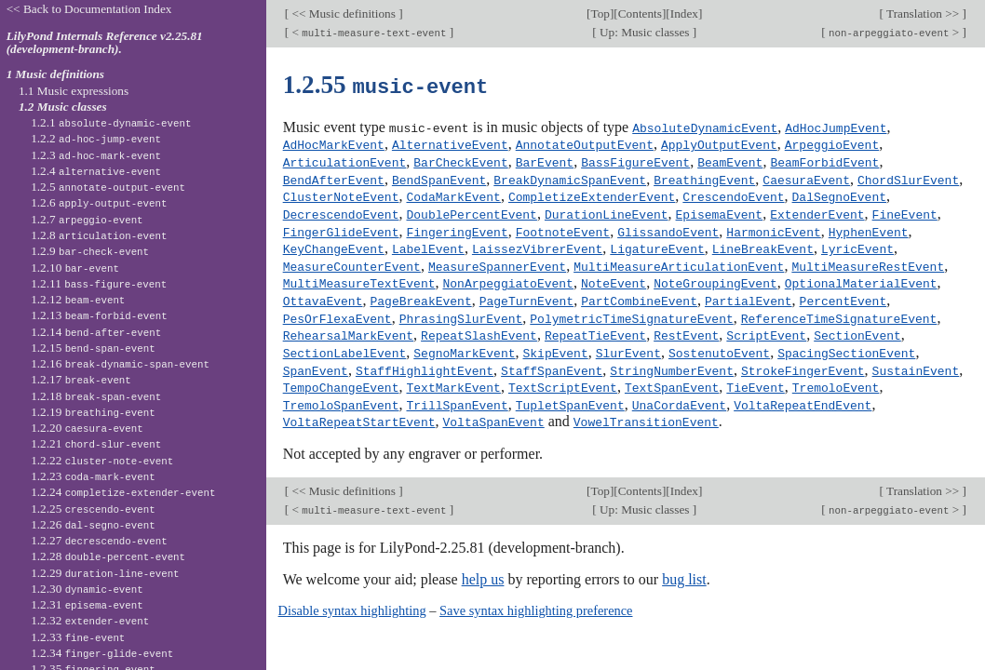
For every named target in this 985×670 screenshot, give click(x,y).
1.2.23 (93, 476)
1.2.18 (96, 396)
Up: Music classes (645, 32)
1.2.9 (90, 251)
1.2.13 (99, 315)
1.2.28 (108, 556)
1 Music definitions (55, 74)
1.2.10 (75, 268)
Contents (640, 13)
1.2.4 (96, 171)
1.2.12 (78, 299)
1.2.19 (93, 412)
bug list (684, 568)
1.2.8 (99, 235)
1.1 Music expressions (73, 91)
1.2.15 (93, 348)
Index (684, 13)
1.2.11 (99, 283)
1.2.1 (111, 122)
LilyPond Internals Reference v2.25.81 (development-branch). (105, 43)
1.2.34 (102, 653)
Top (599, 13)
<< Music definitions (343, 13)
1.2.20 (87, 428)
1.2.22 (102, 460)
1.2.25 (93, 509)
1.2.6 (99, 202)
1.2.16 (120, 363)
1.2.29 (105, 573)
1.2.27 (99, 540)
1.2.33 (78, 637)
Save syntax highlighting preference (535, 599)
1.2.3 (96, 155)
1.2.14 (96, 332)
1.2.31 (87, 604)
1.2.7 (86, 219)
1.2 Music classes (63, 107)
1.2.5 (108, 187)
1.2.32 (90, 620)
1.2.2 (96, 138)
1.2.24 (123, 492)
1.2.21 (96, 443)
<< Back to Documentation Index (89, 9)
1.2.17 (81, 379)
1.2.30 (87, 589)
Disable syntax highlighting (352, 599)
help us (483, 568)
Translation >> (923, 13)
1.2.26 (93, 524)
